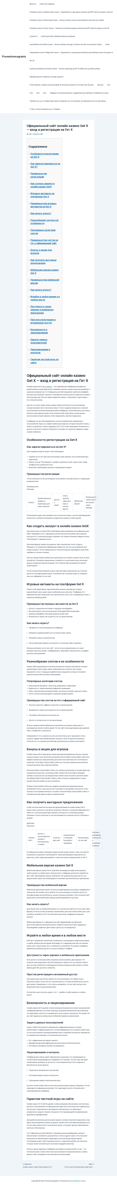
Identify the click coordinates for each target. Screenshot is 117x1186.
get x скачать (47, 387)
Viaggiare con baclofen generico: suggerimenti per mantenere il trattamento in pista (78, 93)
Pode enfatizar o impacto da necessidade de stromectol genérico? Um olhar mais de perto (61, 85)
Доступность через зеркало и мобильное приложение (42, 309)
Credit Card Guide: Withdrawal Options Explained (57, 36)
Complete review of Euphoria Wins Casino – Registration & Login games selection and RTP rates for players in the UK (70, 12)
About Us (32, 4)
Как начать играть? (41, 213)
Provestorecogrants (14, 56)
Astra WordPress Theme (77, 1181)
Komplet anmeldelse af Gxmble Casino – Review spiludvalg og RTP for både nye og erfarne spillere (64, 69)
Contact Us (33, 36)
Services (100, 85)
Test (107, 85)
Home (107, 44)
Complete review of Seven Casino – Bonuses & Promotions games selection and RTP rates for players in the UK (69, 28)
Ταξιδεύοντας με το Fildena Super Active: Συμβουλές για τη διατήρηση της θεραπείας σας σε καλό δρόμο (67, 101)
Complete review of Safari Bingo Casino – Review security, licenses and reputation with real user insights (66, 20)
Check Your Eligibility (46, 4)
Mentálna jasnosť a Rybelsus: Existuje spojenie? (46, 77)
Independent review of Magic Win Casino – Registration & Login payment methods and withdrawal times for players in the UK (71, 57)
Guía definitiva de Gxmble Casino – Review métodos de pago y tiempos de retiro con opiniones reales (65, 44)
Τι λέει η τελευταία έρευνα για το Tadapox (44, 109)
